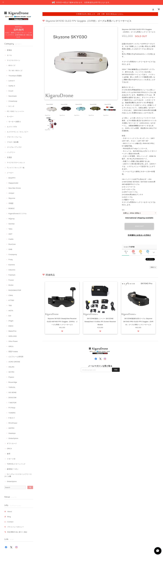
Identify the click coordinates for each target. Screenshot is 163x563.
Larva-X (12, 81)
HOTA (11, 311)
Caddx (11, 239)
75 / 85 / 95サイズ (15, 70)
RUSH (11, 285)
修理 (8, 454)
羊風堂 (11, 203)
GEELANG (13, 336)
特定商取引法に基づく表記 (17, 532)
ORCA (11, 346)
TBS (10, 305)
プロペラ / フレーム (14, 137)
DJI (10, 316)
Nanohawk (13, 96)
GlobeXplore (13, 438)
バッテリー (11, 152)
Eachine (12, 265)
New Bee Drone (15, 188)
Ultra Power (13, 341)
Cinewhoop (13, 101)
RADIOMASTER (15, 290)
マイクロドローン (13, 60)
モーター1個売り (15, 122)
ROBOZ (12, 208)
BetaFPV (12, 178)
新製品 (9, 50)
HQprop (12, 219)
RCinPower (13, 423)
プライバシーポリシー (15, 527)
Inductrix (12, 270)
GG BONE (13, 392)
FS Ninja (12, 408)
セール (9, 55)
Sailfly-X (12, 86)
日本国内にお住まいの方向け (139, 235)
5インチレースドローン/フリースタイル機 (18, 475)
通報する (153, 267)
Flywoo (11, 377)
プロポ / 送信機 (12, 142)
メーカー (10, 173)
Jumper (11, 193)
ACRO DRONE (14, 362)
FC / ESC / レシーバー (15, 111)
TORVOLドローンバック (16, 464)
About (9, 511)
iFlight (11, 321)
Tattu (10, 229)
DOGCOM (12, 397)
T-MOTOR (12, 403)
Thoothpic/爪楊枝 (15, 76)
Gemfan (12, 224)
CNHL (11, 295)
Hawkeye (12, 433)
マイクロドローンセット (16, 162)
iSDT (10, 234)
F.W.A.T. (12, 418)
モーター (10, 116)
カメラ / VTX (12, 127)
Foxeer (11, 280)
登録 (115, 373)
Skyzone (12, 198)
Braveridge (13, 382)
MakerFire (12, 331)
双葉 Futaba (13, 351)
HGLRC (11, 367)
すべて (126, 251)
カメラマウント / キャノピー (17, 132)
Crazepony (13, 254)
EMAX (11, 326)
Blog (9, 517)
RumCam (12, 244)
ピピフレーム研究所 (16, 357)
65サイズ (12, 65)
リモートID (11, 459)
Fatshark (12, 275)
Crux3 (11, 91)
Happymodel (13, 183)
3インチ (11, 106)
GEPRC (12, 428)
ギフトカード (12, 443)
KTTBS (11, 300)
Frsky (11, 259)
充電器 (9, 157)
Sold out (139, 226)
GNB (10, 249)
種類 (123, 210)
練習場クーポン (13, 469)
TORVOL (12, 387)
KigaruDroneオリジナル (18, 213)
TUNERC (12, 413)
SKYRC (11, 372)
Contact (10, 522)
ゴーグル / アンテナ (14, 147)
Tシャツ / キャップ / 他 (15, 168)
